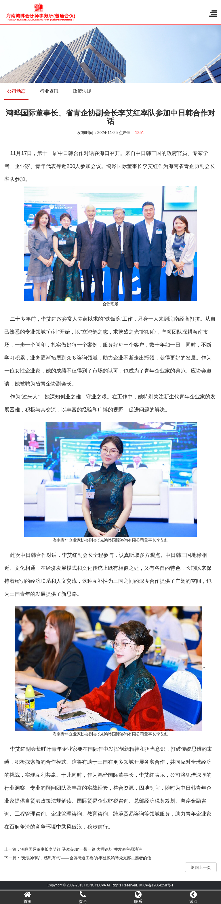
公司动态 (16, 91)
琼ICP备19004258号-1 (156, 885)
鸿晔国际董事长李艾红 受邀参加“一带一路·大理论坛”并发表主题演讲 (81, 849)
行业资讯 (49, 91)
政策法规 (82, 91)
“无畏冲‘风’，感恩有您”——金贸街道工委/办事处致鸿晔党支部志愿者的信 (85, 858)
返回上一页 (201, 867)
